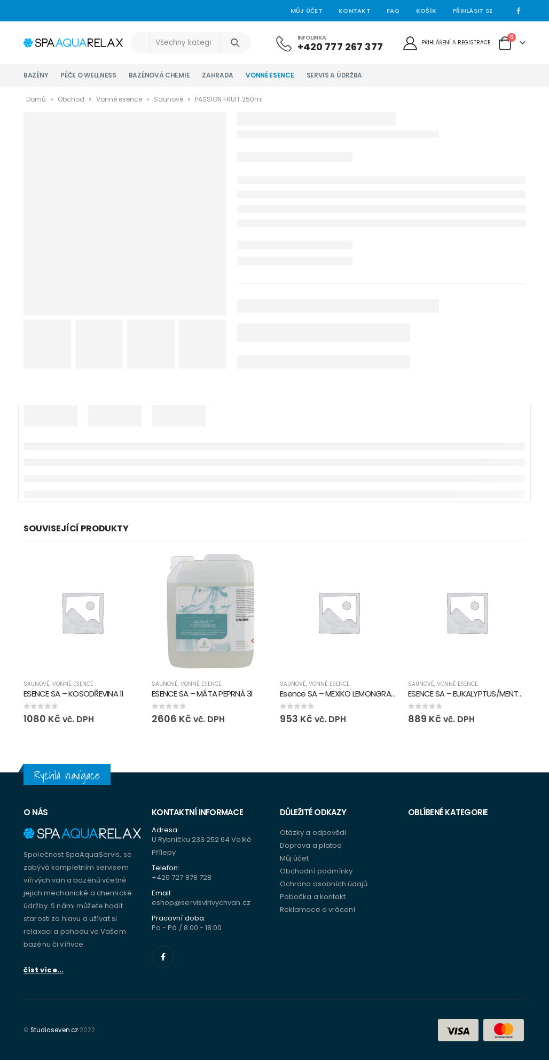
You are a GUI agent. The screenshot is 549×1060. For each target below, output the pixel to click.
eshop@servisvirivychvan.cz (201, 902)
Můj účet (307, 10)
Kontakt (355, 10)
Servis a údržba (335, 75)
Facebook (163, 957)
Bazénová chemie (159, 75)
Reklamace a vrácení (317, 909)
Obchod (71, 99)
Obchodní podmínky (316, 871)
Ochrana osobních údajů (323, 884)
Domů (36, 99)
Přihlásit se (472, 10)
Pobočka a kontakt (313, 897)
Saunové (168, 99)
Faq (393, 10)
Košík (426, 10)
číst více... (43, 970)
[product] (82, 612)
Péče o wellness (88, 75)
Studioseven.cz (54, 1030)
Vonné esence (270, 75)
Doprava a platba (311, 845)
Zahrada (217, 75)
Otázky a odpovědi (313, 832)
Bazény (35, 75)
